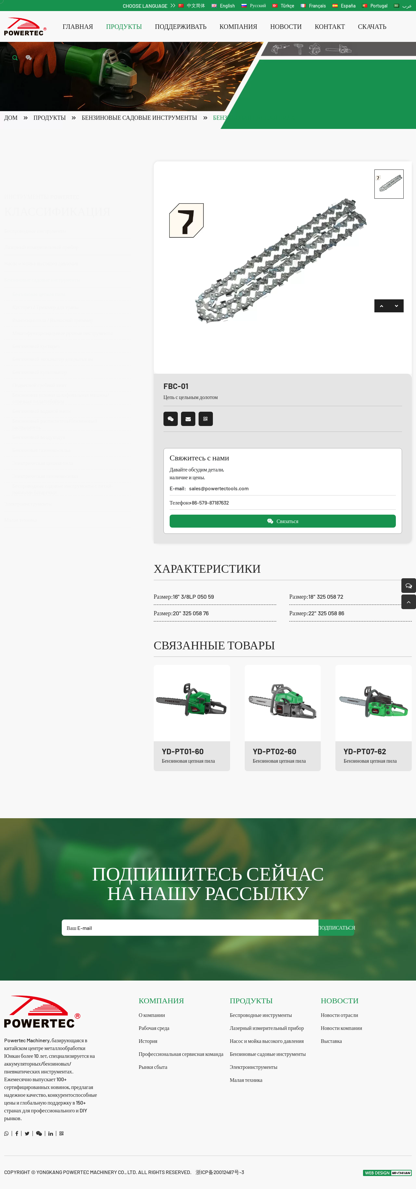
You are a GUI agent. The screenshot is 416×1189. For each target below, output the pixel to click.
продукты (124, 26)
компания (238, 26)
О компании (152, 1015)
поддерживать (181, 26)
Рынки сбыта (153, 1067)
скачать (372, 26)
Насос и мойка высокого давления (64, 231)
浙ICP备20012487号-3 (220, 1172)
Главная (78, 26)
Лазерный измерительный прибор (41, 215)
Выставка (331, 1041)
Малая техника (246, 1080)
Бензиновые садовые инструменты (139, 117)
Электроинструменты (254, 1067)
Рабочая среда (154, 1028)
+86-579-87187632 (209, 503)
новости (286, 26)
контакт (330, 26)
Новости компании (341, 1028)
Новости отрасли (339, 1015)
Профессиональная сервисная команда (181, 1054)
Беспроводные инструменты (64, 199)
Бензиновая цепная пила (254, 117)
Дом (11, 117)
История (148, 1041)
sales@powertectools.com (219, 488)
